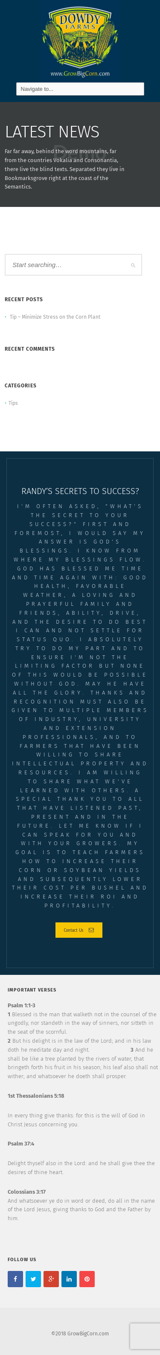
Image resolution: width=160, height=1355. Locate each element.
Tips (13, 403)
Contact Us (79, 930)
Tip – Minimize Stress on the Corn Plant (55, 317)
